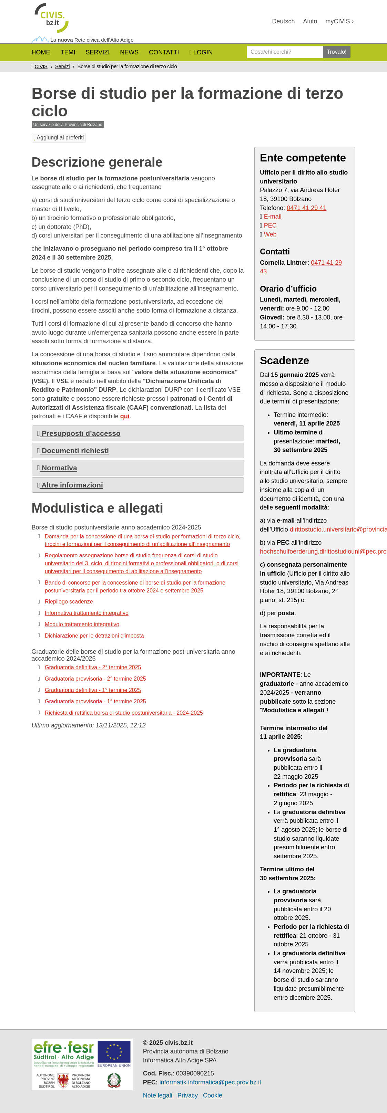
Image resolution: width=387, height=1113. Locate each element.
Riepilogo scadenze (69, 602)
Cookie (212, 1095)
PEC (270, 225)
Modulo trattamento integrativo (82, 624)
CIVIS (40, 66)
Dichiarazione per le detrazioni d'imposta (94, 636)
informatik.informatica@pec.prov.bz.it (210, 1082)
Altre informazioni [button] (70, 485)
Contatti (164, 52)
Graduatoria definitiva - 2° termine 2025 (93, 667)
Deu (283, 21)
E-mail (273, 216)
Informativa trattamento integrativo (87, 613)
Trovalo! (336, 52)
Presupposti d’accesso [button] (79, 433)
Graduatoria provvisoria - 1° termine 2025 (95, 701)
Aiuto (310, 21)
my (339, 21)
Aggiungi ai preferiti (59, 137)
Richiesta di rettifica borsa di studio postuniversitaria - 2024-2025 (124, 713)
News (129, 52)
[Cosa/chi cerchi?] (285, 52)
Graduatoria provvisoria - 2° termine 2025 (95, 679)
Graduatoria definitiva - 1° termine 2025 (93, 690)
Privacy (187, 1095)
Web (270, 234)
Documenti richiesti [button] (73, 450)
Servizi (98, 52)
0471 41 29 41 (306, 207)
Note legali (157, 1095)
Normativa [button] (57, 468)
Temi (68, 52)
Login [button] (201, 52)
